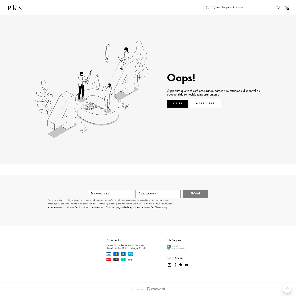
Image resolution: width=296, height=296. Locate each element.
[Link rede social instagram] (170, 265)
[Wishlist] (278, 7)
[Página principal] (18, 7)
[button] (287, 289)
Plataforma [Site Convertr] (148, 289)
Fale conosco (205, 103)
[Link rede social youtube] (187, 265)
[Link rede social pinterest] (181, 265)
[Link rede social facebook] (175, 265)
